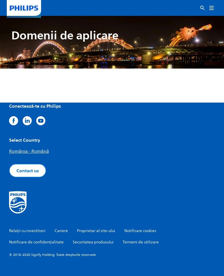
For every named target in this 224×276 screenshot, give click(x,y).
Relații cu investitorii (27, 231)
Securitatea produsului (93, 242)
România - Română (29, 151)
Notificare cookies (140, 231)
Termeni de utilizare (141, 242)
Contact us (27, 171)
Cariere (61, 231)
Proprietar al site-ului (96, 231)
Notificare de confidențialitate (36, 242)
